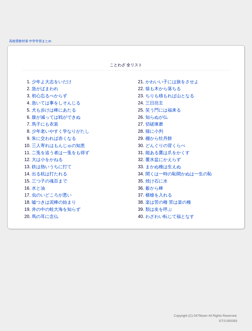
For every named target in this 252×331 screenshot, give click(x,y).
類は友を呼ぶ (158, 209)
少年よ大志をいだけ (52, 81)
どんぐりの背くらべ (165, 145)
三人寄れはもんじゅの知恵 (58, 145)
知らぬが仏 (156, 117)
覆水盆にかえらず (163, 159)
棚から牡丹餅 (158, 138)
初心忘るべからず (49, 95)
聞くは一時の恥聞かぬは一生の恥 (178, 173)
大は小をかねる (47, 159)
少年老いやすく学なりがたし (60, 131)
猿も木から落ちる (163, 88)
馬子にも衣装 (45, 124)
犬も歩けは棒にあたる (54, 110)
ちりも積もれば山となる (169, 95)
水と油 (38, 188)
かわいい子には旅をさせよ (172, 81)
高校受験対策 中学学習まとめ (30, 41)
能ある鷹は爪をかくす (167, 152)
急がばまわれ (45, 88)
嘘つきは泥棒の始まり (54, 202)
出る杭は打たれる (49, 173)
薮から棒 (154, 188)
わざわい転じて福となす (169, 216)
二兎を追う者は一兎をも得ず (60, 152)
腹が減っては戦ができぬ (56, 117)
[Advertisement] (126, 18)
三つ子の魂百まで (49, 181)
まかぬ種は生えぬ (163, 166)
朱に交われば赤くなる (54, 138)
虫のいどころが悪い (52, 195)
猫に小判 (154, 131)
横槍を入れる (158, 195)
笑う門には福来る (163, 110)
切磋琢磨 (154, 124)
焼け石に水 (156, 181)
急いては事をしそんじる (56, 102)
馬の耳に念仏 (45, 216)
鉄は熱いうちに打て (52, 166)
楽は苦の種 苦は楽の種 (168, 202)
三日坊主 (154, 102)
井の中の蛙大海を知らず (56, 209)
